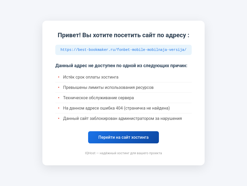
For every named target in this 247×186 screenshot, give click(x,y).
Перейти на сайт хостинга (123, 137)
